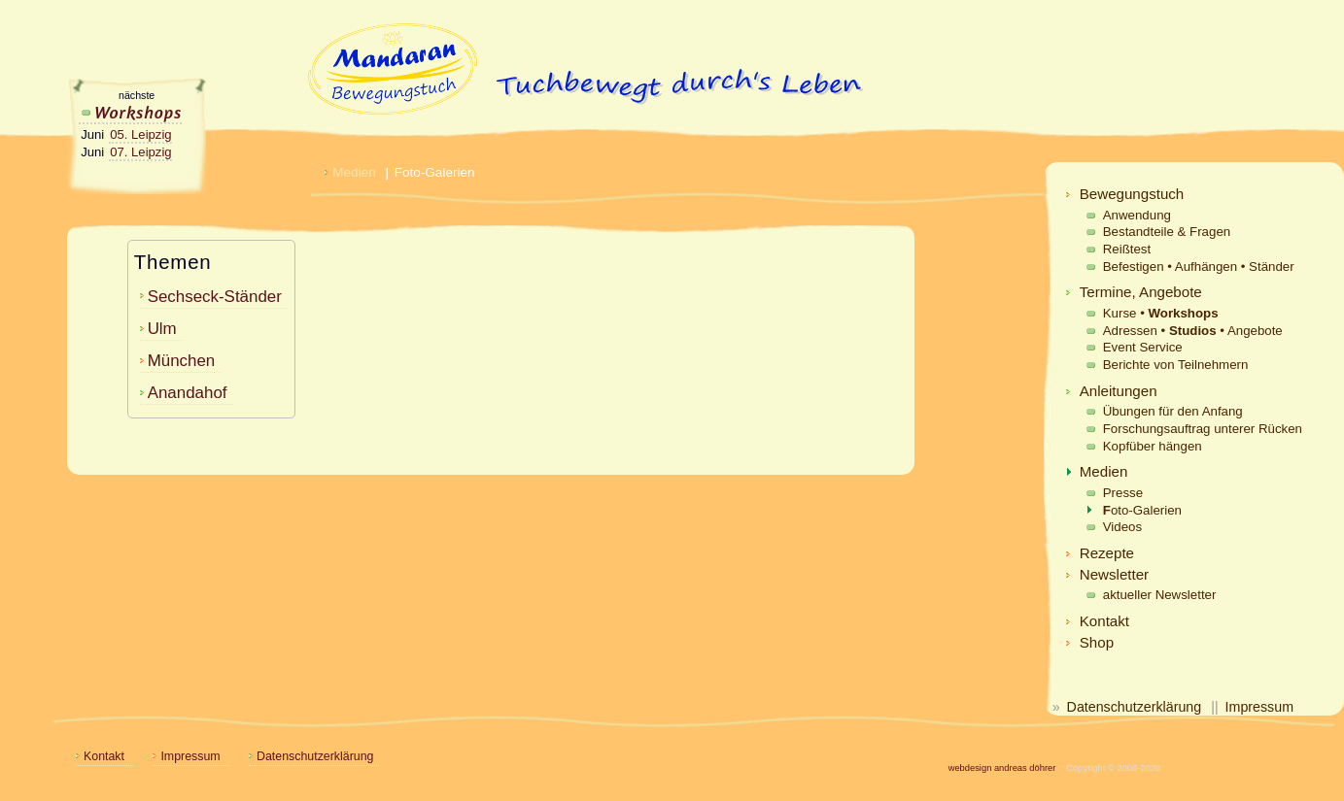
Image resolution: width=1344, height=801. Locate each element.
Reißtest (1127, 249)
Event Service (1143, 347)
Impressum (1259, 707)
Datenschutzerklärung (1134, 707)
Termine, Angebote (1141, 292)
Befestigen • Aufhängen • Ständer (1198, 266)
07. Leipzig (140, 152)
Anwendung (1137, 215)
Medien (1104, 471)
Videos (1122, 526)
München (182, 360)
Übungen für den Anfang (1173, 411)
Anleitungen (1118, 391)
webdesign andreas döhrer (1002, 768)
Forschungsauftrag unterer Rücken (1202, 428)
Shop (1097, 642)
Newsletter (1114, 574)
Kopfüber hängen (1152, 446)
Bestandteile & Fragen (1166, 231)
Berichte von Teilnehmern (1176, 364)
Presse (1123, 492)
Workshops (131, 111)
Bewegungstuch (1132, 193)
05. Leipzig (140, 134)
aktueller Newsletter (1160, 594)
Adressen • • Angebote (1193, 330)
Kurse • (1161, 313)
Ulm (162, 328)
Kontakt (1104, 621)
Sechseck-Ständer (215, 296)
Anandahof (187, 393)
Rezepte (1107, 553)
